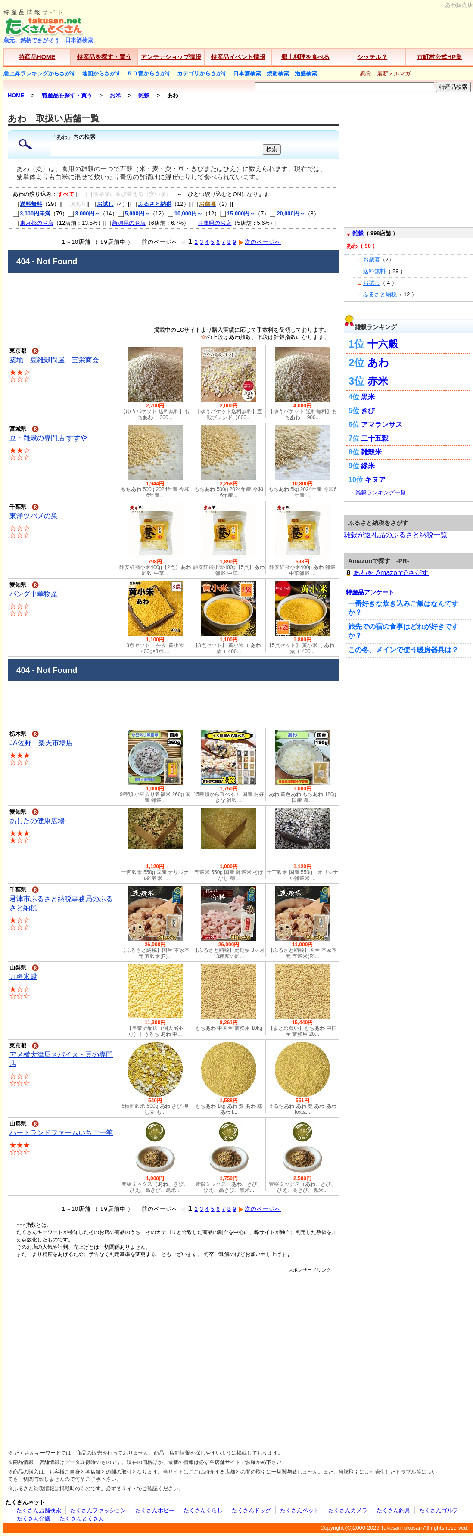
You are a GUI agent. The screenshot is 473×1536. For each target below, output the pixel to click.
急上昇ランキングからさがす (39, 73)
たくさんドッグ (251, 1510)
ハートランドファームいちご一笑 (61, 1132)
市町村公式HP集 (439, 56)
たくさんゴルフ (438, 1510)
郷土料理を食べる (305, 56)
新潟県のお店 (125, 223)
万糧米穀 (23, 976)
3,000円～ (84, 213)
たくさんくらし (203, 1510)
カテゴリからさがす (202, 73)
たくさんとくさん (81, 1518)
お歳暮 (371, 259)
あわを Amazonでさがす (386, 572)
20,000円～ (287, 213)
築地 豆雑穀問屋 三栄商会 (54, 360)
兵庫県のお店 (210, 223)
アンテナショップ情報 (171, 56)
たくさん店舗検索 (38, 1510)
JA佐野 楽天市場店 (41, 742)
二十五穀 (375, 438)
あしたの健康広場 (37, 820)
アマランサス (381, 424)
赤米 (377, 381)
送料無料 (27, 204)
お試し (102, 204)
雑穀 (358, 233)
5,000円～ (134, 213)
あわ (378, 362)
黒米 (368, 397)
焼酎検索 (278, 73)
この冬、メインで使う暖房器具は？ (403, 649)
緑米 (368, 466)
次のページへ (259, 242)
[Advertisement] (81, 1354)
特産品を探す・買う (104, 56)
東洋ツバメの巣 (33, 515)
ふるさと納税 (151, 204)
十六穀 (382, 344)
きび (368, 410)
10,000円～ (184, 213)
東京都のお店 (32, 223)
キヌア (375, 479)
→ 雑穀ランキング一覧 (377, 492)
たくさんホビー (154, 1510)
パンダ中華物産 (33, 593)
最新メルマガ (394, 73)
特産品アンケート (370, 592)
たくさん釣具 (393, 1510)
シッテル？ (372, 56)
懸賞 (365, 73)
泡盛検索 (306, 73)
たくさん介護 (33, 1518)
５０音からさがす (149, 73)
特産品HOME (37, 56)
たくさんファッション (98, 1510)
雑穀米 (371, 452)
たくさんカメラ (347, 1510)
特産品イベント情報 (238, 56)
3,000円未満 (31, 213)
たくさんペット (299, 1510)
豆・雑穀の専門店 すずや (48, 438)
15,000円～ (237, 213)
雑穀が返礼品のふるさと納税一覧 (395, 534)
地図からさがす (101, 73)
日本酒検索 (247, 73)
